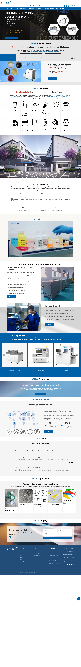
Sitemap (33, 572)
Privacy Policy (30, 572)
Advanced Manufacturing (35, 130)
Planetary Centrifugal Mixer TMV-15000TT (14, 369)
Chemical (25, 111)
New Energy (35, 111)
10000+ (57, 207)
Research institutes (15, 130)
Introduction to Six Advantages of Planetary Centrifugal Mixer (28, 458)
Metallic (55, 129)
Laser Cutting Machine (38, 555)
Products (21, 553)
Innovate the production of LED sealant (55, 505)
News (21, 559)
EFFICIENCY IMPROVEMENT (19, 12)
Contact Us (22, 561)
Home (21, 551)
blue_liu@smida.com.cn (18, 537)
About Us (21, 555)
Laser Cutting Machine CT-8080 (40, 369)
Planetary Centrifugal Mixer (12, 19)
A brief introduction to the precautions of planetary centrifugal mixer (29, 467)
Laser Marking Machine (38, 553)
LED (15, 111)
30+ (40, 207)
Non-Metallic (66, 130)
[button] (2, 25)
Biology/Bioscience (45, 130)
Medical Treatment (45, 112)
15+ (24, 207)
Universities (66, 111)
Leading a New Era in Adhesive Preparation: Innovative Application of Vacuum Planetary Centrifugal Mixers (40, 505)
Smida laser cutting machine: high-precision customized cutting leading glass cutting (25, 505)
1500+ (68, 423)
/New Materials (25, 114)
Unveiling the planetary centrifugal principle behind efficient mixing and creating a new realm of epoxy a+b (11, 510)
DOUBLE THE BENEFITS (17, 16)
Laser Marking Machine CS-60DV (66, 369)
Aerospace (56, 111)
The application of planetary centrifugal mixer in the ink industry (69, 501)
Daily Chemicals (25, 130)
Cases (21, 557)
